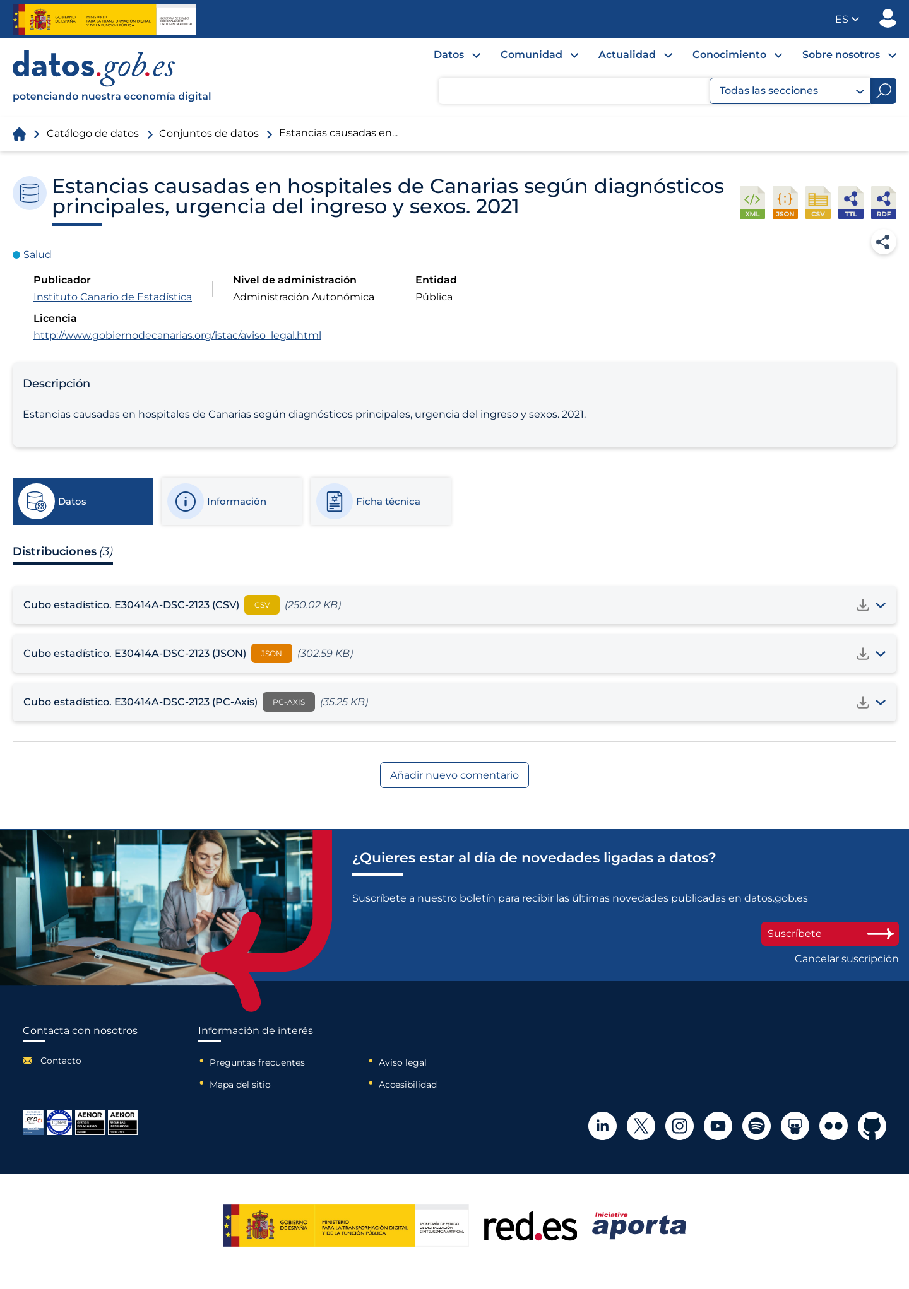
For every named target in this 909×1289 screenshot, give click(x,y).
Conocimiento (729, 55)
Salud (37, 255)
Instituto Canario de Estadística (112, 297)
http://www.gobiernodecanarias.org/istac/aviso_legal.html (177, 335)
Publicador (887, 18)
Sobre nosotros (841, 55)
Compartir (883, 241)
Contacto (60, 1060)
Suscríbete (830, 933)
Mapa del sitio (240, 1084)
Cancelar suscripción (847, 959)
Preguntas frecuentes (257, 1062)
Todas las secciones (792, 90)
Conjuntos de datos (209, 133)
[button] (847, 19)
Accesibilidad (408, 1084)
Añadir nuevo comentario (454, 775)
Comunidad (531, 55)
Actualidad (627, 55)
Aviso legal (403, 1062)
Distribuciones (63, 551)
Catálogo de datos (93, 133)
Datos (449, 55)
